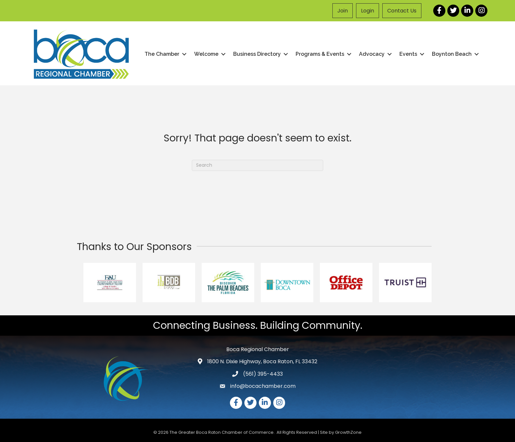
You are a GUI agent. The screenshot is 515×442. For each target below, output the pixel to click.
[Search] (257, 165)
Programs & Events (320, 54)
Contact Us (401, 10)
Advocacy (372, 54)
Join (342, 10)
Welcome (206, 54)
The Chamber (162, 54)
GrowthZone (348, 432)
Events (408, 54)
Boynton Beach (452, 54)
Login (367, 10)
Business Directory (257, 54)
